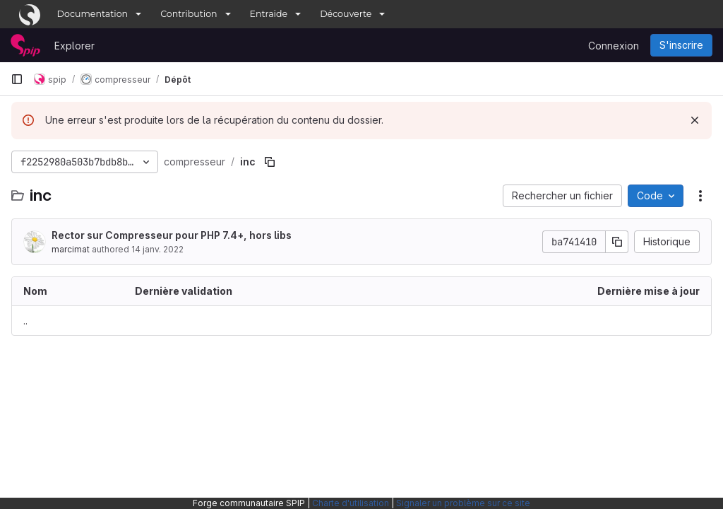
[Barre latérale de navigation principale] (17, 79)
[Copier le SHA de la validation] (617, 241)
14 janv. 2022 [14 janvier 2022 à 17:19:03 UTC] (157, 249)
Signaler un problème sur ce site (463, 503)
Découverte (345, 13)
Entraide (269, 13)
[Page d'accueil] (25, 45)
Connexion (613, 46)
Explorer (74, 46)
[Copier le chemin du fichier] (269, 162)
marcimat (71, 249)
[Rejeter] (694, 120)
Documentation (93, 13)
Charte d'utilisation (350, 503)
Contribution (188, 13)
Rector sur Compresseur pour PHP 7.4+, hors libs (172, 235)
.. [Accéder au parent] (25, 321)
